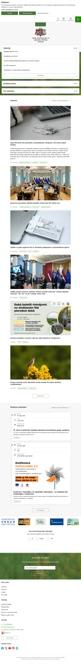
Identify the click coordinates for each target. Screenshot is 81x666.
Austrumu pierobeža (25, 207)
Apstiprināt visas (27, 13)
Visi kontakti (9, 638)
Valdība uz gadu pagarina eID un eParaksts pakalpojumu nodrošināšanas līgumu (39, 247)
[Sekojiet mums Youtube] (9, 648)
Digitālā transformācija (25, 162)
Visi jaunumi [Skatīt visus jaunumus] (40, 396)
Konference (17, 501)
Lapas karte (4, 609)
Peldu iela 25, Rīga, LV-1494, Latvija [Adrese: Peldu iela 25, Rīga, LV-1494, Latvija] (13, 629)
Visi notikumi (40, 510)
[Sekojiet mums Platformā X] (6, 648)
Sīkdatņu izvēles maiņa (7, 615)
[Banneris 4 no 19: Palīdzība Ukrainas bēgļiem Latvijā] (56, 521)
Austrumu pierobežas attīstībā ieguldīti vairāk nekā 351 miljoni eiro (35, 203)
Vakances (4, 587)
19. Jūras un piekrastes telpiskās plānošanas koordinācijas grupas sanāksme (41, 430)
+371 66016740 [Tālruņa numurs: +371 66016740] (7, 624)
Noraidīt (9, 13)
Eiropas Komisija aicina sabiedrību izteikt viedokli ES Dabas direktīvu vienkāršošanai (35, 383)
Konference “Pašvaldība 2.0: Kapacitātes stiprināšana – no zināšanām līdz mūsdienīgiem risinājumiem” (40, 493)
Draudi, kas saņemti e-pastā (9, 612)
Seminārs (25, 342)
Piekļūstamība (5, 607)
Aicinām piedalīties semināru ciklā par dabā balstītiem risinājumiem (35, 338)
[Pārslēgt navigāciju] (78, 19)
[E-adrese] (4, 632)
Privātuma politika (6, 604)
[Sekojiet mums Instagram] (13, 648)
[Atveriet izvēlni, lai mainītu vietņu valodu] (63, 19)
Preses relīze (43, 162)
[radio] (30, 539)
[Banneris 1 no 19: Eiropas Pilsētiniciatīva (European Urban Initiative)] (8, 521)
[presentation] (14, 546)
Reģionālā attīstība (45, 207)
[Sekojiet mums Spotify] (17, 648)
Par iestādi (4, 595)
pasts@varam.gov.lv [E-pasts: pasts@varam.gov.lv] (9, 627)
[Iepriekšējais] (4, 522)
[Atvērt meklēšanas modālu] (58, 20)
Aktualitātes (40, 75)
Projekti (3, 592)
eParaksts (35, 162)
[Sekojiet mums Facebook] (2, 648)
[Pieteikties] (39, 573)
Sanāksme (16, 437)
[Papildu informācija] (9, 632)
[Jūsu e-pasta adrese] (39, 567)
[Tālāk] (77, 522)
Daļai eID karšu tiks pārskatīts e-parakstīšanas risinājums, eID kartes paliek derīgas (38, 144)
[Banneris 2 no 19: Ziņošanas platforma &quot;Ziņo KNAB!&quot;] (24, 521)
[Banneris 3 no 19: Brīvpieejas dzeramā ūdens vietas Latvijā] (40, 521)
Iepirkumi (4, 589)
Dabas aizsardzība (22, 388)
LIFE (19, 342)
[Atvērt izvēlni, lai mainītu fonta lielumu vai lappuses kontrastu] (71, 20)
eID (30, 251)
